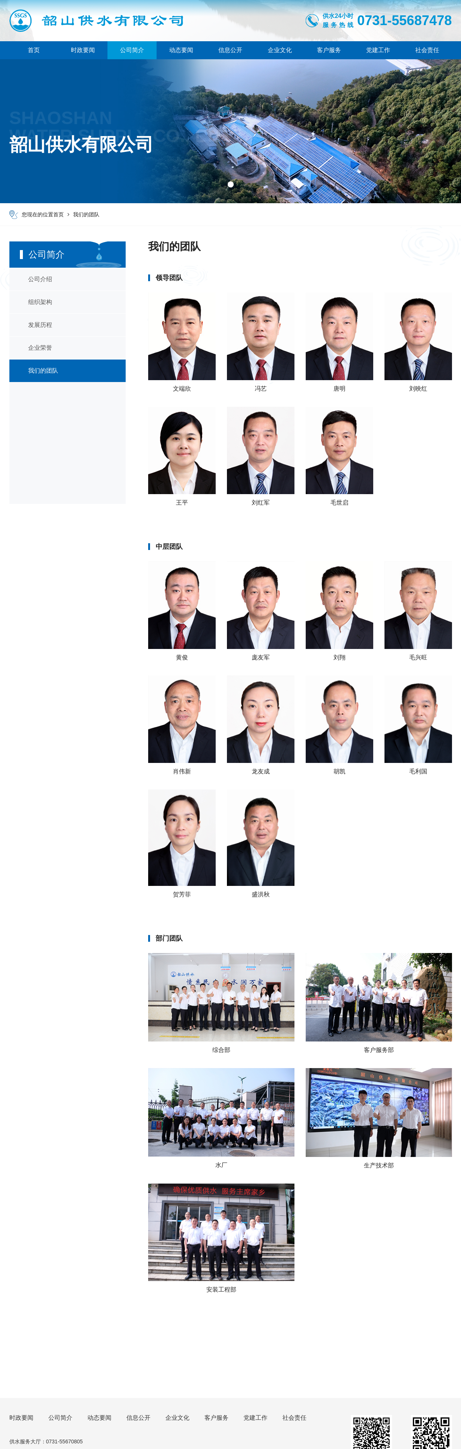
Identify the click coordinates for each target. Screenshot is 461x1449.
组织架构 (40, 302)
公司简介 (132, 50)
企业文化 (280, 50)
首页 (34, 50)
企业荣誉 (40, 348)
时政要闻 (83, 50)
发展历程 (40, 325)
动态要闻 (181, 50)
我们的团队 (86, 214)
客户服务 (329, 50)
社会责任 (427, 50)
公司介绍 (40, 279)
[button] (231, 184)
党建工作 (378, 50)
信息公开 (230, 50)
